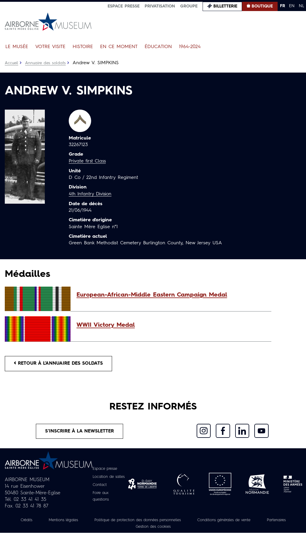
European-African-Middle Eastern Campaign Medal (151, 295)
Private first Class (88, 161)
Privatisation (160, 6)
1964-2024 (190, 46)
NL (301, 6)
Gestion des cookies (172, 528)
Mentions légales (73, 521)
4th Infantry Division (91, 193)
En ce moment (118, 46)
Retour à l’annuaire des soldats (60, 363)
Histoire (83, 46)
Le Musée (16, 46)
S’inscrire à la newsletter (79, 432)
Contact (98, 486)
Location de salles (109, 478)
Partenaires (126, 528)
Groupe (189, 6)
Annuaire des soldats (46, 63)
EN (292, 6)
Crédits (34, 521)
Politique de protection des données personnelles (154, 521)
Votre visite (50, 46)
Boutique (262, 6)
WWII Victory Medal (105, 325)
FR (282, 6)
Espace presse (124, 6)
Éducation (158, 46)
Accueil (12, 63)
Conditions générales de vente (249, 521)
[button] (171, 295)
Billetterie (225, 6)
